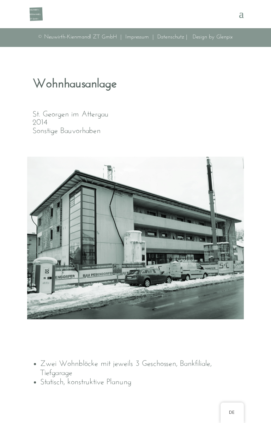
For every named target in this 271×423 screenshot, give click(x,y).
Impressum (138, 37)
